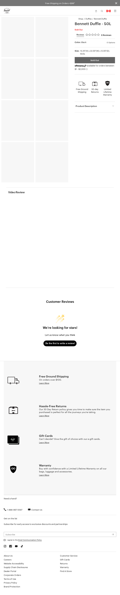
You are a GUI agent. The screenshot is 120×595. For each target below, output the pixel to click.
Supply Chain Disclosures (16, 567)
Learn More (44, 382)
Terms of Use (10, 578)
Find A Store (66, 571)
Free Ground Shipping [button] (82, 90)
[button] (96, 10)
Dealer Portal (10, 571)
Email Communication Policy (30, 540)
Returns (64, 563)
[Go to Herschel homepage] (7, 11)
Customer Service (69, 555)
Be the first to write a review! (60, 343)
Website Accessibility (14, 563)
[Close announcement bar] (116, 3)
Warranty (64, 567)
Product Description (86, 105)
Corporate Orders (12, 574)
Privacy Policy (10, 582)
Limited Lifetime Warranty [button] (107, 92)
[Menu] (115, 11)
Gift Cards (65, 559)
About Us (8, 555)
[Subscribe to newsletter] (60, 534)
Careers (7, 559)
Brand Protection (12, 586)
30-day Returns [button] (95, 90)
